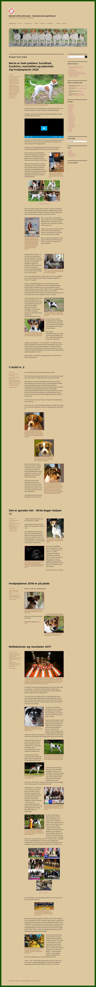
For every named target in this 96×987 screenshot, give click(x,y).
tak (14, 665)
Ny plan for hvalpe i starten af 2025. (76, 72)
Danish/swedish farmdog (14, 86)
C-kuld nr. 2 (16, 367)
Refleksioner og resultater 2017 (30, 646)
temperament (12, 96)
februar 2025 (71, 105)
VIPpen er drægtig (80, 93)
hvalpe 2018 (14, 594)
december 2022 (72, 118)
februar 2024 (71, 114)
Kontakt (58, 23)
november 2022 (72, 119)
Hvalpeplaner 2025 (13, 80)
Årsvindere (11, 653)
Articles (64, 23)
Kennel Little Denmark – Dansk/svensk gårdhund (32, 16)
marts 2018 (71, 122)
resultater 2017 (17, 663)
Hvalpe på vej (15, 79)
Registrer (71, 150)
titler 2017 (17, 665)
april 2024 (71, 112)
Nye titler (14, 656)
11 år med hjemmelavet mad (78, 95)
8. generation (12, 85)
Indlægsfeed (71, 153)
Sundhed (15, 94)
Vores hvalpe (17, 83)
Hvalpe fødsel (15, 374)
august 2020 (71, 121)
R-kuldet (14, 591)
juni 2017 (70, 130)
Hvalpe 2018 (14, 590)
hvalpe (17, 90)
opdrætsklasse (12, 657)
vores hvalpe (15, 385)
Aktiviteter (50, 23)
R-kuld (18, 597)
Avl (9, 76)
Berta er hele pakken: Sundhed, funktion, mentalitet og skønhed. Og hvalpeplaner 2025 (31, 66)
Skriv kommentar (12, 97)
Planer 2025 (16, 92)
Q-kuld (15, 597)
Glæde (15, 77)
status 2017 (11, 665)
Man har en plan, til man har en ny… (76, 66)
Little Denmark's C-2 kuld (14, 384)
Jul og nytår (17, 655)
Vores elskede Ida (72, 70)
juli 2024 (70, 108)
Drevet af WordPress (36, 980)
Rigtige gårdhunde (13, 93)
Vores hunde (28, 23)
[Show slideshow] (44, 203)
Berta (16, 85)
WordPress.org (72, 156)
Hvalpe (42, 23)
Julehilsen (14, 662)
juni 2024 (71, 110)
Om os (19, 23)
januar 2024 (71, 115)
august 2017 (71, 127)
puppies (10, 385)
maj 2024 (71, 111)
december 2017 (72, 125)
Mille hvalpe (14, 596)
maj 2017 (70, 132)
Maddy (10, 656)
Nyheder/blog (12, 23)
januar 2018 (71, 123)
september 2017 (72, 126)
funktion (14, 90)
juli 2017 (70, 129)
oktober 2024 (71, 107)
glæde (10, 662)
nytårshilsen (11, 663)
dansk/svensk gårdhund (14, 87)
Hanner (37, 23)
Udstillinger (18, 657)
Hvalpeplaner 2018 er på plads (29, 583)
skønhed (11, 94)
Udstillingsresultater (13, 659)
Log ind (70, 152)
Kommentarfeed (72, 154)
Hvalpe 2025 (11, 92)
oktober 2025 (71, 104)
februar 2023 (71, 116)
